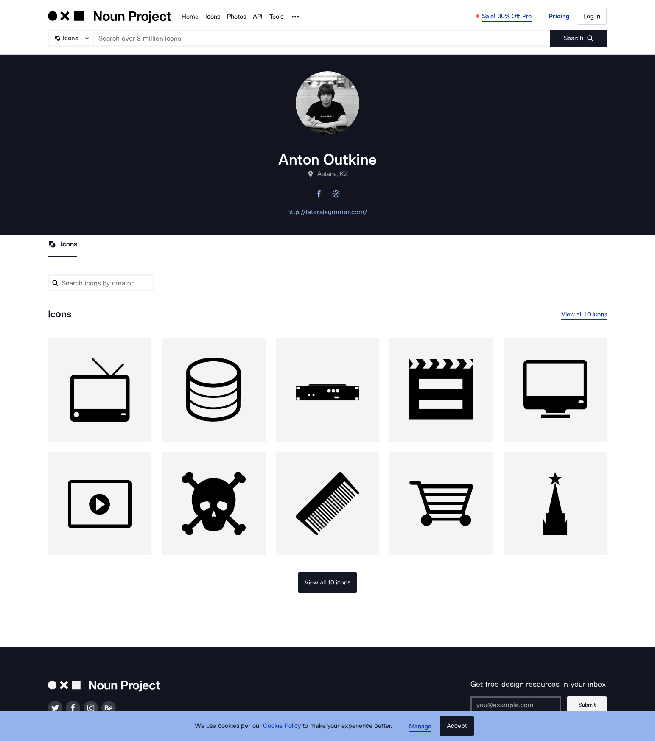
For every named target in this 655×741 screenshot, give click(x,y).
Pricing (559, 16)
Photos (236, 16)
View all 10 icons (584, 314)
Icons (212, 16)
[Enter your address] (515, 704)
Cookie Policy (282, 726)
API (258, 16)
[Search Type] (70, 38)
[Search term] (322, 38)
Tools (276, 16)
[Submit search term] (578, 38)
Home (190, 16)
